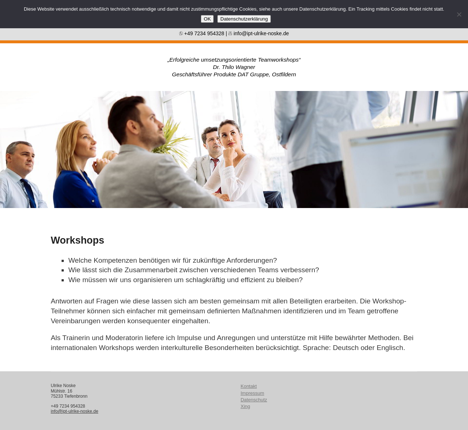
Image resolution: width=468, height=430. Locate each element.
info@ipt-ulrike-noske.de (258, 33)
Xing (245, 406)
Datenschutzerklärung (244, 19)
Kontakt (248, 386)
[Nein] (459, 14)
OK (207, 19)
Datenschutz (253, 399)
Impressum (252, 393)
